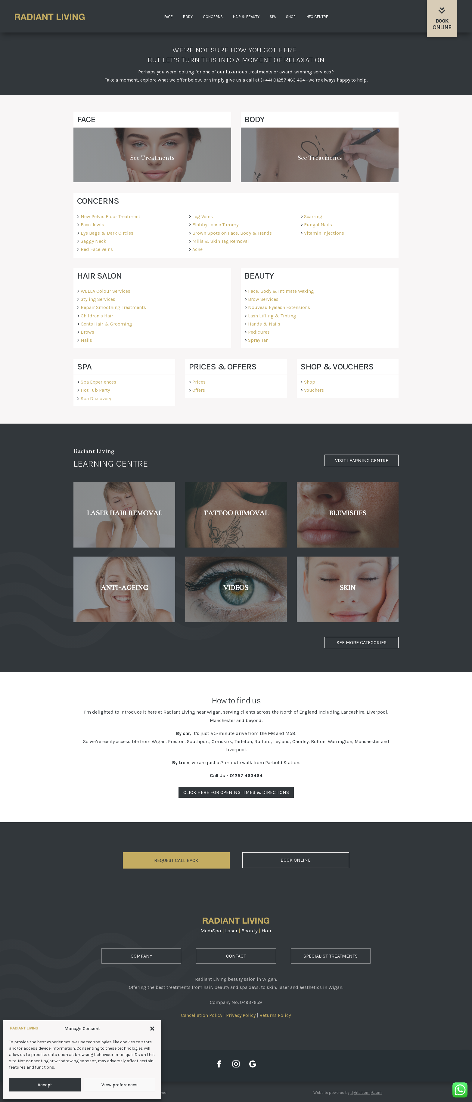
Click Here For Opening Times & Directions (236, 792)
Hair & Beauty (246, 17)
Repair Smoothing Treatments (113, 307)
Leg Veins (202, 216)
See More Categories (362, 642)
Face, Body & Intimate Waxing (281, 291)
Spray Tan (258, 340)
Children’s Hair (97, 316)
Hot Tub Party (95, 390)
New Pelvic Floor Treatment (110, 216)
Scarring (313, 216)
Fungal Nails (318, 224)
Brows (87, 332)
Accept (45, 1085)
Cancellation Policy (201, 1015)
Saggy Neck (93, 241)
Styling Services (98, 299)
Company (141, 956)
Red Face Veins (97, 249)
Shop (290, 17)
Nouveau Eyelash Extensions (279, 307)
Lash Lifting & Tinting (272, 316)
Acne (197, 249)
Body (188, 17)
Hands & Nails (264, 324)
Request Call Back (176, 860)
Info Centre (317, 17)
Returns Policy (275, 1015)
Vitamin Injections (324, 233)
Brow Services (263, 299)
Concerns (213, 17)
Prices (199, 382)
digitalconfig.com (366, 1092)
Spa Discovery (96, 398)
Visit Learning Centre (361, 460)
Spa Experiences (98, 382)
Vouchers (314, 390)
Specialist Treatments (330, 956)
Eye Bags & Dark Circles (107, 233)
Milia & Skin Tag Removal (220, 241)
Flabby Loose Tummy (215, 224)
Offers (198, 390)
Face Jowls (92, 224)
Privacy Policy (241, 1015)
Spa (273, 17)
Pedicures (259, 332)
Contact (236, 956)
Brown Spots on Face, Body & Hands (232, 233)
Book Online (296, 860)
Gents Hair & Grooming (106, 324)
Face (168, 17)
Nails (86, 340)
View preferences (119, 1085)
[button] (152, 1029)
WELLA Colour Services (105, 291)
